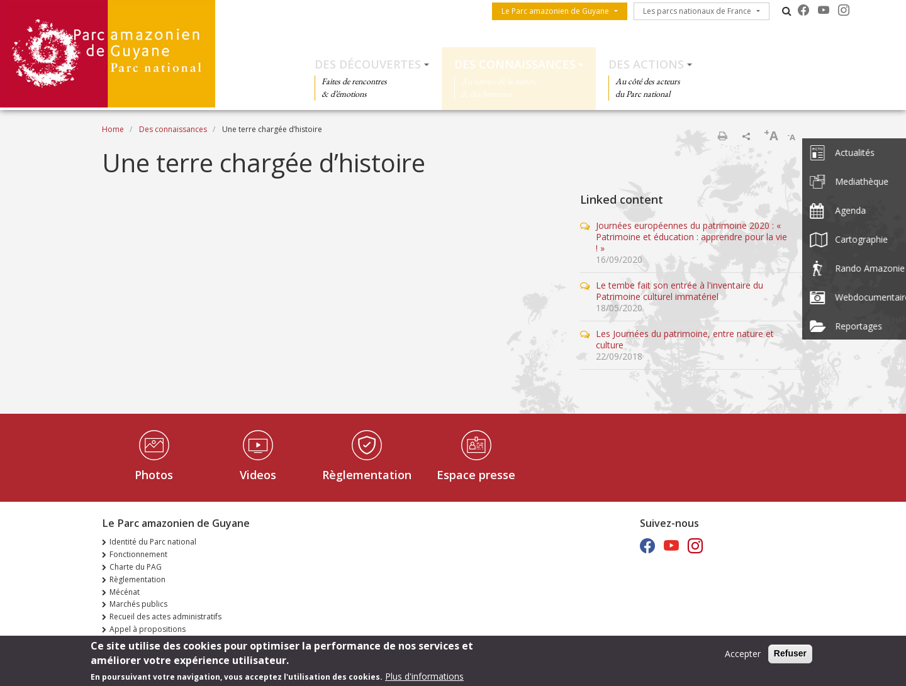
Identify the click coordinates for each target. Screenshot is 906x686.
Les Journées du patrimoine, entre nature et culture (685, 339)
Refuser (790, 654)
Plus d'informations (424, 677)
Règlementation (366, 474)
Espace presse (476, 474)
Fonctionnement (138, 554)
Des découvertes (368, 64)
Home (113, 129)
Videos (258, 474)
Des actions (646, 64)
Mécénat (124, 592)
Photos (154, 474)
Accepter (743, 654)
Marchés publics (138, 604)
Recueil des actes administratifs (165, 616)
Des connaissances (515, 64)
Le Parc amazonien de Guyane (555, 11)
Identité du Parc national (152, 541)
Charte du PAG (135, 567)
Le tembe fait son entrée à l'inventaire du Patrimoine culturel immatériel (679, 290)
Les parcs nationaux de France (697, 11)
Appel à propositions (147, 629)
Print (722, 136)
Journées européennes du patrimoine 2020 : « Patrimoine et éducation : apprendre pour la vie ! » (691, 236)
